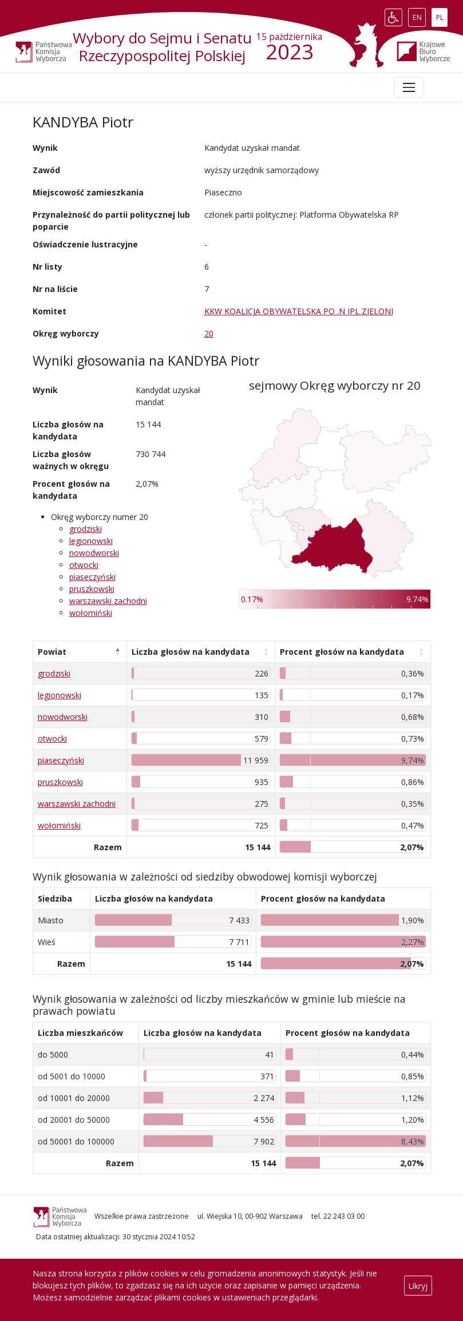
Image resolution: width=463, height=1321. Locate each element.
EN (419, 15)
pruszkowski (91, 588)
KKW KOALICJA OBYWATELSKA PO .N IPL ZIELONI (298, 311)
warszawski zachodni (108, 600)
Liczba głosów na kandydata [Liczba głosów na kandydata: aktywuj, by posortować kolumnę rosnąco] (191, 651)
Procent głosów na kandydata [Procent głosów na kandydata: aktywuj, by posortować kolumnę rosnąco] (342, 651)
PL (442, 15)
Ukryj (418, 1285)
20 (208, 333)
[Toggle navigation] (409, 87)
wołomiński (90, 612)
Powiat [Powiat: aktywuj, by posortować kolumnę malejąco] (52, 651)
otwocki (83, 564)
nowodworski (94, 552)
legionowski (91, 540)
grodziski (85, 528)
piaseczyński (92, 576)
